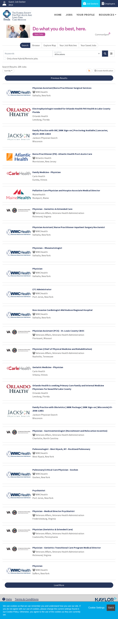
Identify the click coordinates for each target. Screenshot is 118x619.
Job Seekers (90, 3)
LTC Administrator (41, 289)
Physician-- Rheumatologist (47, 247)
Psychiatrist (38, 490)
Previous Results (59, 78)
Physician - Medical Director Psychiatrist (53, 511)
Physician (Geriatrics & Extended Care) (52, 529)
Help (7, 599)
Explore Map (50, 45)
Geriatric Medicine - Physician (47, 367)
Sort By (7, 70)
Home (58, 14)
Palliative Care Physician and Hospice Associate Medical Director (66, 190)
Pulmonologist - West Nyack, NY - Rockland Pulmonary (61, 449)
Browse (36, 45)
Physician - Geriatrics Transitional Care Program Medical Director (66, 547)
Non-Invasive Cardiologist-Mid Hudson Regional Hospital (62, 310)
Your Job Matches (68, 45)
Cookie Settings (96, 607)
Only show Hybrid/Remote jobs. (22, 58)
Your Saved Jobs (88, 45)
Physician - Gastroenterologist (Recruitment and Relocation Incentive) (69, 430)
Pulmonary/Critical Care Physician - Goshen (55, 469)
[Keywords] (28, 53)
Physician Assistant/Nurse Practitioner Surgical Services (62, 87)
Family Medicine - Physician (46, 172)
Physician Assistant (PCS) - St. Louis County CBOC (58, 330)
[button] (111, 53)
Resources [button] (106, 14)
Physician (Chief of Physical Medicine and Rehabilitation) (62, 349)
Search (25, 45)
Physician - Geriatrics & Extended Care (52, 208)
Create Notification (104, 70)
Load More (59, 585)
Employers (108, 3)
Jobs (69, 14)
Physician (37, 268)
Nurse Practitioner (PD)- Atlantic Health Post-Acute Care (62, 153)
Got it (111, 607)
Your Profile (86, 14)
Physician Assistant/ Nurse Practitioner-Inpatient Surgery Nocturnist (68, 227)
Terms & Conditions (27, 599)
